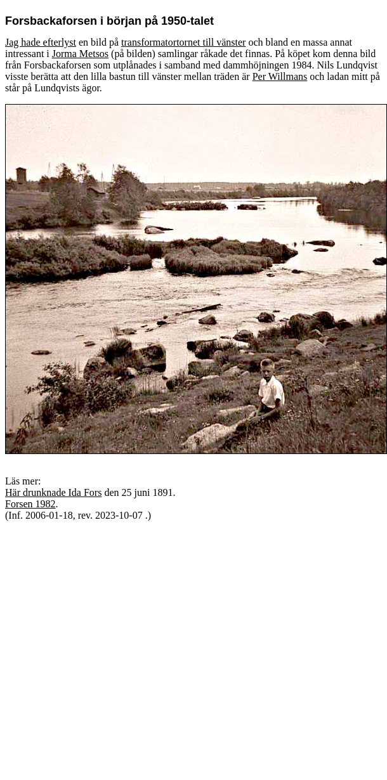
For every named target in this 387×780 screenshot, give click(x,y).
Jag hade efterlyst (40, 42)
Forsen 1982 (30, 503)
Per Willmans (280, 76)
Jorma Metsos (80, 53)
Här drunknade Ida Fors (53, 492)
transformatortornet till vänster (183, 42)
